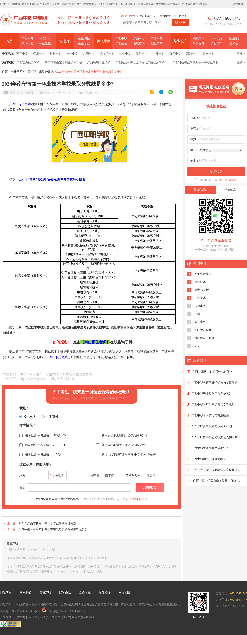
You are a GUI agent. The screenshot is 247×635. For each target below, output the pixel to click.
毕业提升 (180, 41)
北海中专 (89, 53)
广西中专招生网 (20, 104)
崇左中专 (208, 53)
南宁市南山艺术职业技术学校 (63, 62)
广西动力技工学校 (28, 62)
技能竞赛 (216, 43)
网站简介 (6, 592)
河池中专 (192, 53)
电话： (194, 128)
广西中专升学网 (12, 71)
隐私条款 (65, 592)
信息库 (65, 41)
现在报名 (150, 487)
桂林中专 (55, 53)
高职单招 (198, 38)
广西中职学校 (164, 16)
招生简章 (156, 43)
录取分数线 (46, 71)
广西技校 (121, 43)
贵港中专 (142, 53)
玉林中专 (158, 53)
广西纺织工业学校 (98, 62)
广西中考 (181, 16)
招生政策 (45, 43)
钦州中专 (125, 53)
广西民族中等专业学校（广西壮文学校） (141, 62)
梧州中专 (72, 53)
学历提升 (198, 43)
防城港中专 (107, 53)
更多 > (241, 53)
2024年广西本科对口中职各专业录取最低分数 (47, 523)
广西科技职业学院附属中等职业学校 (195, 62)
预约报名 (27, 43)
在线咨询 (139, 43)
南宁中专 (22, 53)
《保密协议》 (137, 499)
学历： (194, 150)
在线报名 (234, 38)
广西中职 (121, 38)
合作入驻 (85, 592)
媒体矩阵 (104, 592)
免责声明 (45, 592)
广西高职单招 (144, 16)
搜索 (180, 22)
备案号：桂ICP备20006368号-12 (20, 611)
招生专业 (84, 43)
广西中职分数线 (57, 357)
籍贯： (194, 139)
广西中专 (139, 38)
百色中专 (175, 53)
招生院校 (84, 38)
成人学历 (216, 38)
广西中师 (156, 38)
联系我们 (25, 592)
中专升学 (45, 38)
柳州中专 (39, 53)
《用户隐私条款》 (227, 179)
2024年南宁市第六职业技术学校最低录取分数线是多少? (54, 529)
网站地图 (238, 4)
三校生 (234, 43)
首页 (9, 41)
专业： (194, 160)
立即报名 (216, 171)
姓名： (194, 118)
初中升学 (103, 41)
